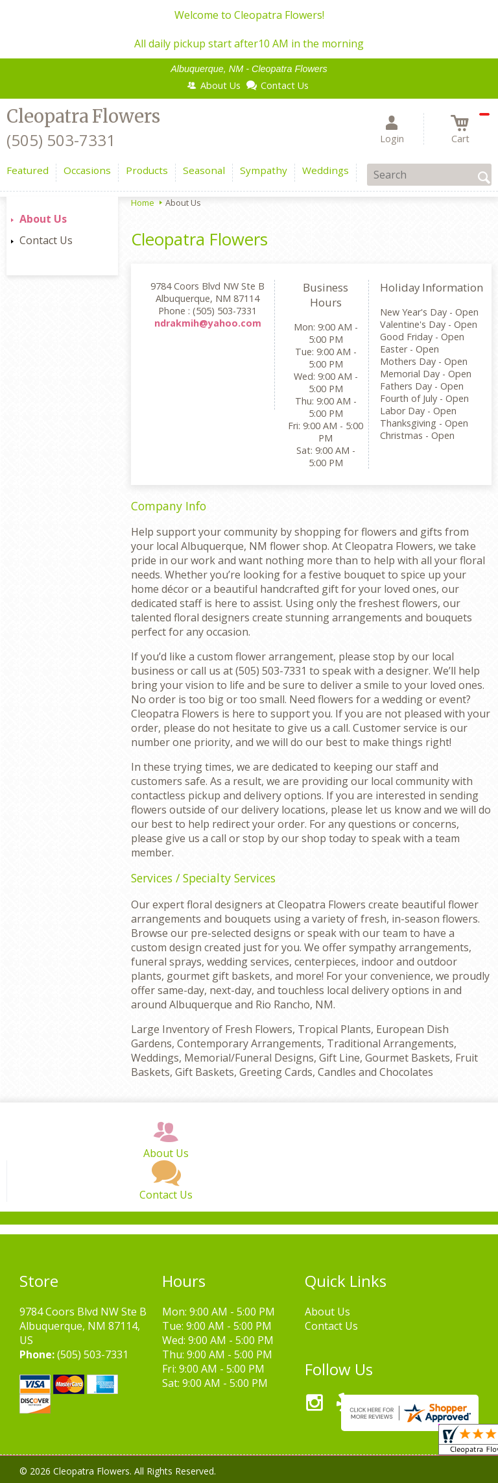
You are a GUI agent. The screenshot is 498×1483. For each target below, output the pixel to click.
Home (142, 202)
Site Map (297, 1476)
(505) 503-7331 (60, 140)
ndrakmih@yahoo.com (207, 323)
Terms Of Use (52, 1476)
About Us (43, 219)
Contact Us (46, 240)
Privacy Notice (127, 1476)
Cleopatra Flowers (83, 116)
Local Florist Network (218, 1476)
